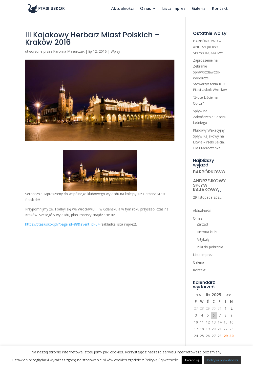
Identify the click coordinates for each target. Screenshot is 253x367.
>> (228, 295)
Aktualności (122, 9)
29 (226, 335)
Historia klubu (207, 231)
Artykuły (203, 239)
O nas (145, 9)
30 (231, 335)
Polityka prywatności (222, 360)
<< (198, 295)
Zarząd (202, 224)
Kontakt (220, 9)
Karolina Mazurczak (68, 51)
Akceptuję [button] (192, 360)
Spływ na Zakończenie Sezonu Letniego (209, 117)
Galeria (199, 9)
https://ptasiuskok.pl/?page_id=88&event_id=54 (62, 224)
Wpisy (115, 51)
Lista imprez (174, 9)
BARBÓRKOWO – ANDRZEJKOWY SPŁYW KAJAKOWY (208, 47)
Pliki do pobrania (210, 247)
